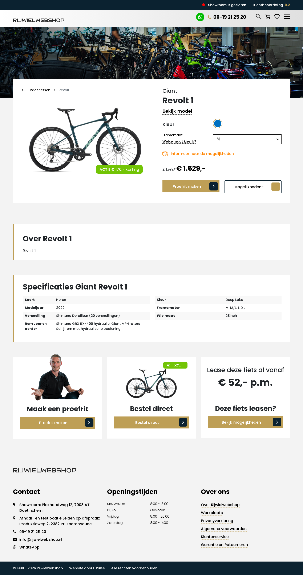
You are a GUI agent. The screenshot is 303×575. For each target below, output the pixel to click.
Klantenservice (215, 536)
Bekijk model (177, 111)
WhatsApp (29, 547)
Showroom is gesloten (227, 5)
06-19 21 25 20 (226, 17)
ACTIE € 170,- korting (119, 169)
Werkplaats (212, 512)
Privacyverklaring (217, 520)
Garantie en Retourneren (224, 544)
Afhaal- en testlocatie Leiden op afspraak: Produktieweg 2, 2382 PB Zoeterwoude (59, 521)
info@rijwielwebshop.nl (40, 539)
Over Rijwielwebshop (220, 504)
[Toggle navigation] (287, 16)
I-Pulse (99, 568)
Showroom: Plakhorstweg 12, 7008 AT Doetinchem (54, 507)
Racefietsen (40, 90)
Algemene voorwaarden (224, 528)
